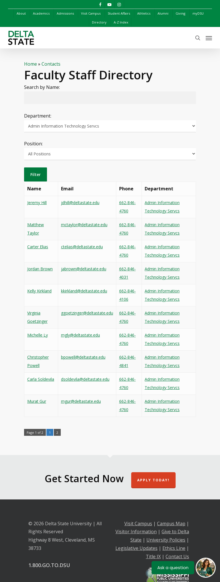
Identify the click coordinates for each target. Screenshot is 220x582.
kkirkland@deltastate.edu (84, 291)
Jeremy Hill (37, 202)
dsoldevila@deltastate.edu (85, 379)
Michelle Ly (37, 335)
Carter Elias (37, 246)
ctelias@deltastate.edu (82, 246)
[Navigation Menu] (209, 38)
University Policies (165, 540)
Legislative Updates (136, 548)
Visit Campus (138, 523)
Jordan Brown (40, 269)
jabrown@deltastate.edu (83, 269)
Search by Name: (42, 87)
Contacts (51, 64)
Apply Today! (153, 480)
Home (30, 64)
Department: (37, 116)
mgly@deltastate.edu (80, 335)
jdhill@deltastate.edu (80, 202)
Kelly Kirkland (39, 291)
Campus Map (171, 523)
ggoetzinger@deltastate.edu (87, 313)
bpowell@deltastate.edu (83, 357)
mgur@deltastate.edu (81, 401)
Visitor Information (136, 531)
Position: (33, 143)
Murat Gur (36, 401)
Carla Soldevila (40, 379)
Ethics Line (173, 548)
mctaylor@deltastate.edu (84, 224)
